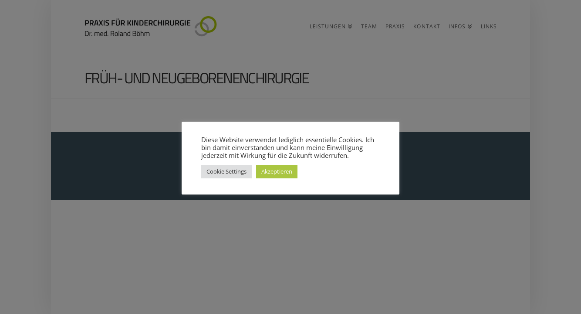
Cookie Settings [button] (226, 171)
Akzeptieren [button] (276, 171)
